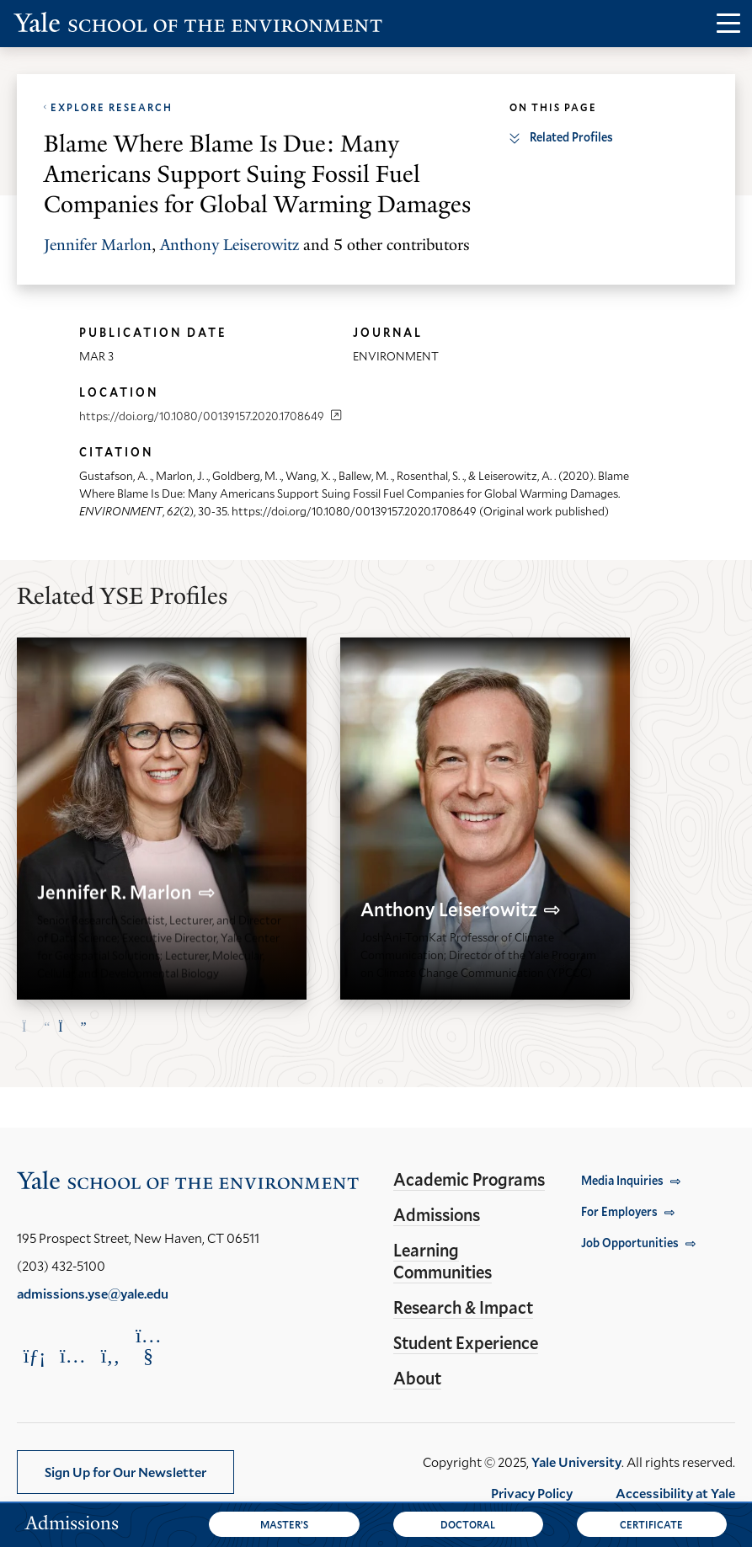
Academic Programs (469, 1179)
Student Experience (465, 1342)
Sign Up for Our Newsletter (125, 1471)
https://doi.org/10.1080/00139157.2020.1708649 (201, 416)
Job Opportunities (630, 1243)
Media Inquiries (622, 1180)
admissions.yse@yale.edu (92, 1293)
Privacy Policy (532, 1493)
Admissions (436, 1214)
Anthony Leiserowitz (229, 245)
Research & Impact (463, 1307)
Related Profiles (571, 137)
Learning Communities (442, 1261)
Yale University (576, 1461)
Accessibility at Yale (675, 1493)
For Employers (619, 1211)
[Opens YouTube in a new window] (148, 1346)
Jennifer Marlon (98, 245)
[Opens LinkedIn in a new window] (34, 1355)
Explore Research (112, 107)
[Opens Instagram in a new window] (72, 1355)
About (417, 1378)
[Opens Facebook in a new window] (110, 1355)
